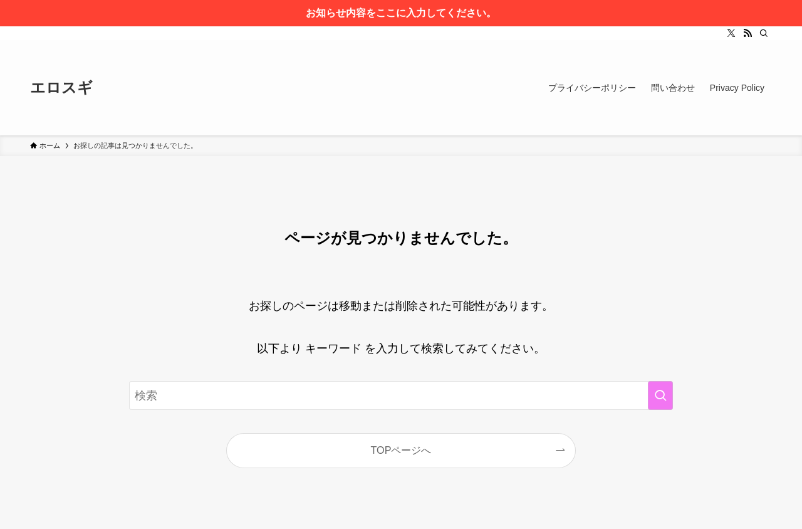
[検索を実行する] (660, 395)
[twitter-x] (731, 33)
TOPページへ (401, 450)
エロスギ (61, 87)
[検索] (764, 33)
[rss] (747, 33)
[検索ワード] (401, 395)
